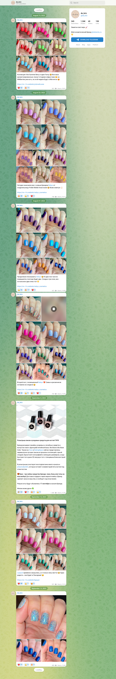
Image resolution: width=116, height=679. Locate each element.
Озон (31, 450)
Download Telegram (87, 40)
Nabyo (50, 185)
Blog (83, 45)
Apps (88, 45)
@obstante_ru (96, 32)
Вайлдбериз (38, 450)
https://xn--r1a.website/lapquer (28, 580)
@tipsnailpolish (22, 467)
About (78, 45)
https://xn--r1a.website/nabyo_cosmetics (32, 192)
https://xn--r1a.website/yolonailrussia (30, 84)
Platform (95, 45)
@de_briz (84, 15)
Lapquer (20, 573)
